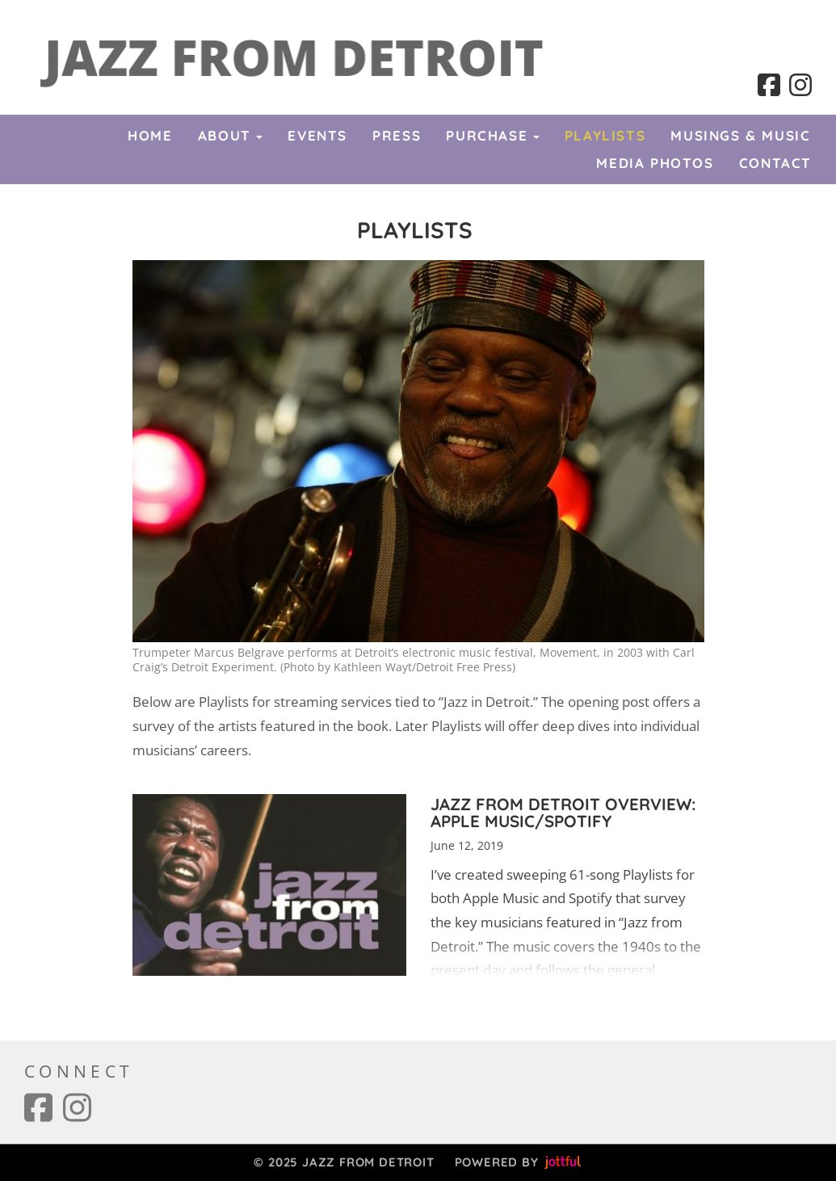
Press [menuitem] (396, 135)
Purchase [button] (492, 135)
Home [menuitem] (150, 135)
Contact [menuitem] (775, 162)
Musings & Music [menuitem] (740, 135)
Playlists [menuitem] (605, 135)
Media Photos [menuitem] (654, 162)
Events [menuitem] (317, 135)
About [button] (230, 135)
